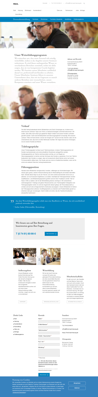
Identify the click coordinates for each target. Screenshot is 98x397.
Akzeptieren (77, 383)
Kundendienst (37, 10)
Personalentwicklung (21, 19)
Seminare (35, 19)
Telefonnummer (42, 330)
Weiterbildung (49, 270)
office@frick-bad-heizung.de (73, 3)
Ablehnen (77, 388)
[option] (49, 35)
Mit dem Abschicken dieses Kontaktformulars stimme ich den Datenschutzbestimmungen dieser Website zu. (48, 363)
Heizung (20, 10)
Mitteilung (41, 347)
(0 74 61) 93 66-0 (27, 234)
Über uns (59, 10)
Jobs (77, 10)
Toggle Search (84, 3)
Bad (14, 10)
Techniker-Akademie (56, 19)
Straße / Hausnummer (44, 336)
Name (40, 318)
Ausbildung (68, 19)
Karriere (22, 301)
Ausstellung (18, 14)
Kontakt (45, 3)
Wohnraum (28, 10)
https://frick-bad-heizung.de (70, 332)
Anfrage (82, 10)
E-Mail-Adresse (42, 324)
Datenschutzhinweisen (19, 392)
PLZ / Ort (41, 341)
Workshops (44, 19)
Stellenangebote (79, 19)
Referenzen (69, 10)
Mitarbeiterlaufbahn (75, 276)
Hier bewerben (50, 233)
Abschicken (43, 375)
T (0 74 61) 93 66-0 (56, 3)
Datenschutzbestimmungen (45, 370)
